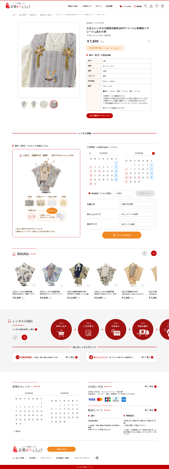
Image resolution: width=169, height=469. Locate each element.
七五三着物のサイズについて (99, 115)
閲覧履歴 (138, 6)
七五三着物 (22, 15)
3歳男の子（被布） (46, 15)
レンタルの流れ (126, 6)
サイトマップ (46, 458)
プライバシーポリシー (82, 458)
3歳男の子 (33, 15)
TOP (13, 15)
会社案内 (32, 458)
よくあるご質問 (18, 458)
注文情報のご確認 (62, 458)
